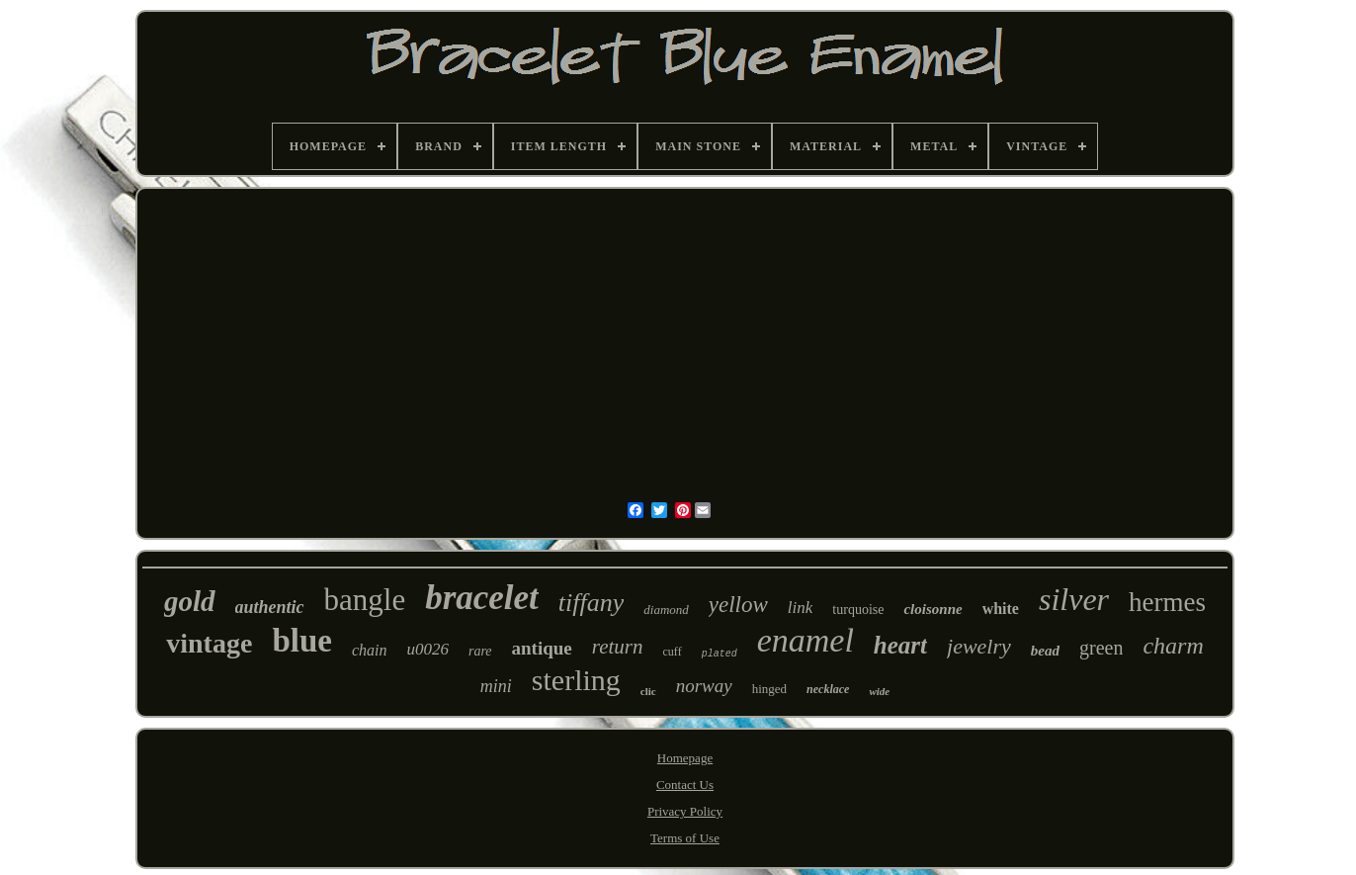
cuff (672, 651)
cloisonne (932, 609)
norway (704, 685)
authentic (269, 607)
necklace (827, 689)
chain (369, 650)
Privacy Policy (684, 811)
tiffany (591, 602)
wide (879, 691)
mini (496, 686)
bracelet (482, 597)
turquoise (858, 609)
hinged (769, 688)
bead (1045, 650)
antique (542, 648)
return (617, 646)
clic (648, 691)
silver (1074, 599)
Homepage (685, 757)
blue (302, 640)
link (800, 607)
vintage (209, 643)
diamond (666, 609)
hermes (1167, 602)
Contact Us (685, 784)
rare (480, 651)
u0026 (427, 649)
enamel (805, 640)
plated (719, 654)
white (1000, 608)
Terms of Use (685, 838)
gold (189, 601)
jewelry (979, 646)
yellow (738, 604)
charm (1173, 645)
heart (900, 645)
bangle (365, 599)
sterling (576, 679)
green (1101, 647)
